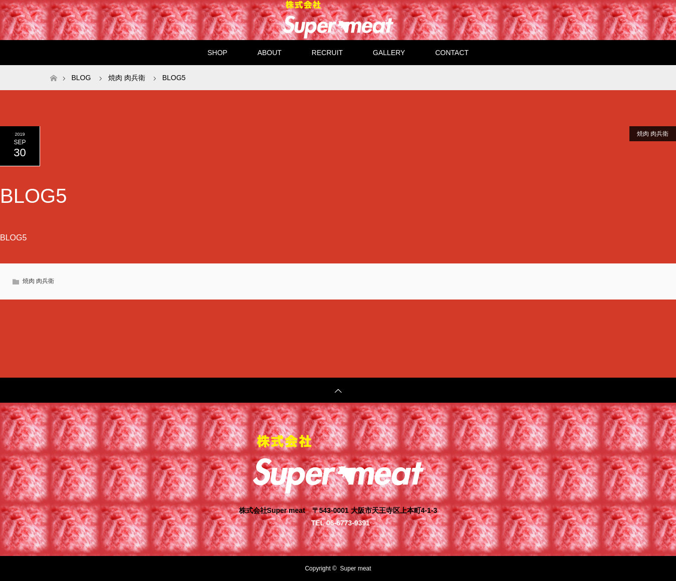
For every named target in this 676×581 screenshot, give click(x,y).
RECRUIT (327, 53)
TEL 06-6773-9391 (340, 522)
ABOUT (270, 53)
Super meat (355, 568)
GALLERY (389, 53)
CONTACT (452, 53)
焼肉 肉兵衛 (652, 133)
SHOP (217, 53)
